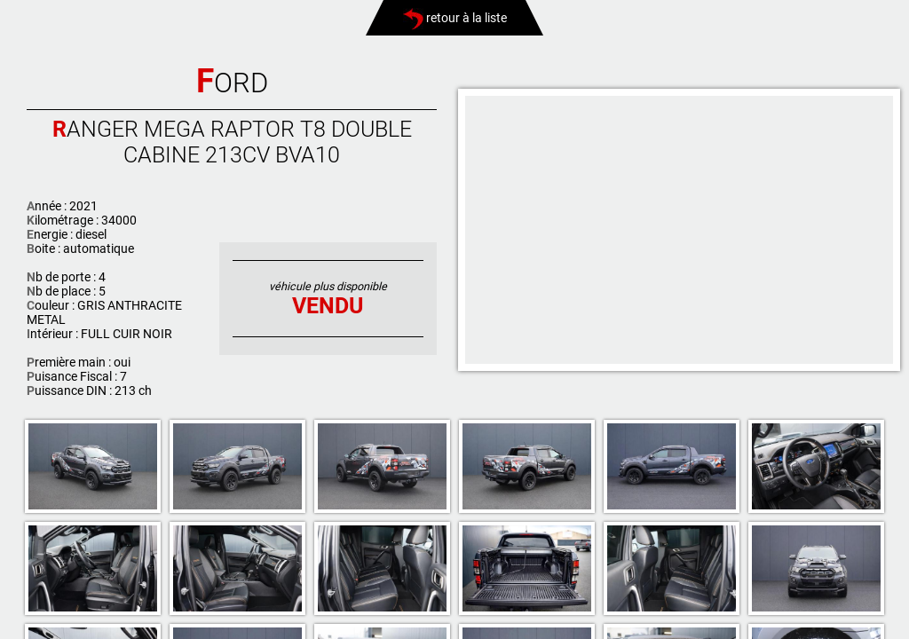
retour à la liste (455, 18)
